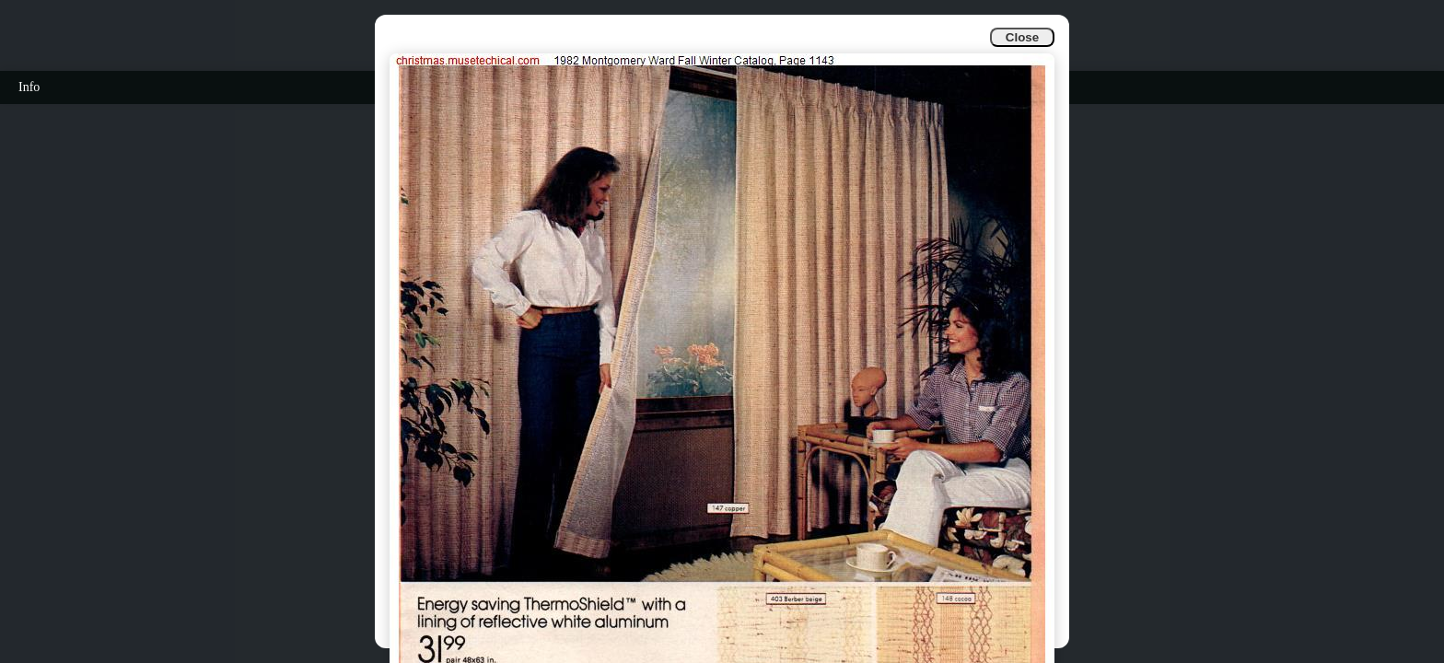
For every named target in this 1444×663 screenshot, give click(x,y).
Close (1022, 37)
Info (29, 87)
